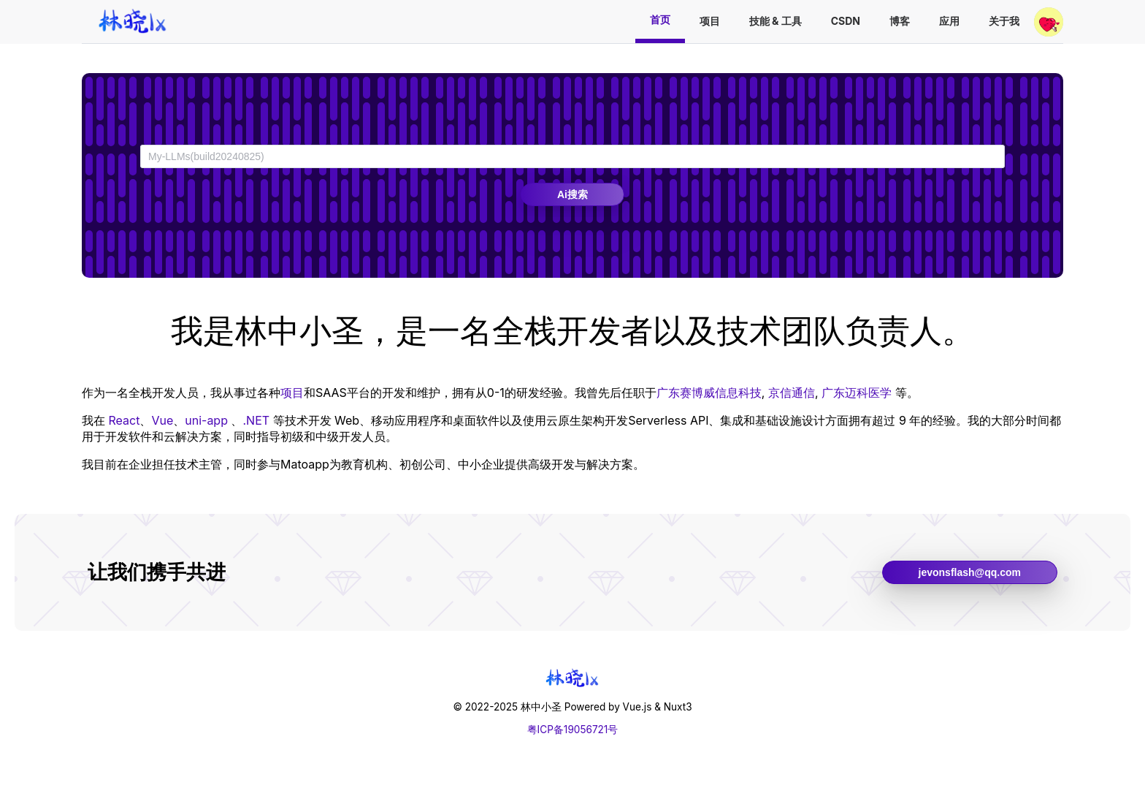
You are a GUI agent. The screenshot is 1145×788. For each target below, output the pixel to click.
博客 (899, 21)
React (124, 420)
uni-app (206, 420)
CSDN (845, 21)
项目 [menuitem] (710, 21)
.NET (255, 420)
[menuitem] (133, 21)
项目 (292, 392)
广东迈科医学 (857, 392)
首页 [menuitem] (660, 19)
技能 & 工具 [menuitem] (775, 21)
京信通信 (791, 392)
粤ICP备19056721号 (573, 729)
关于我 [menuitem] (1004, 21)
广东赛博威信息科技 (709, 392)
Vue (162, 420)
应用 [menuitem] (949, 21)
